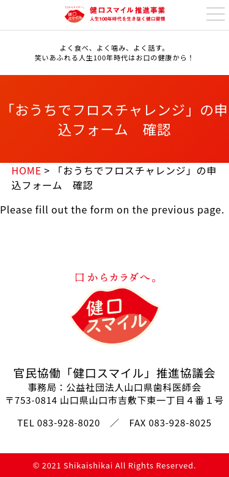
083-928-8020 (68, 422)
